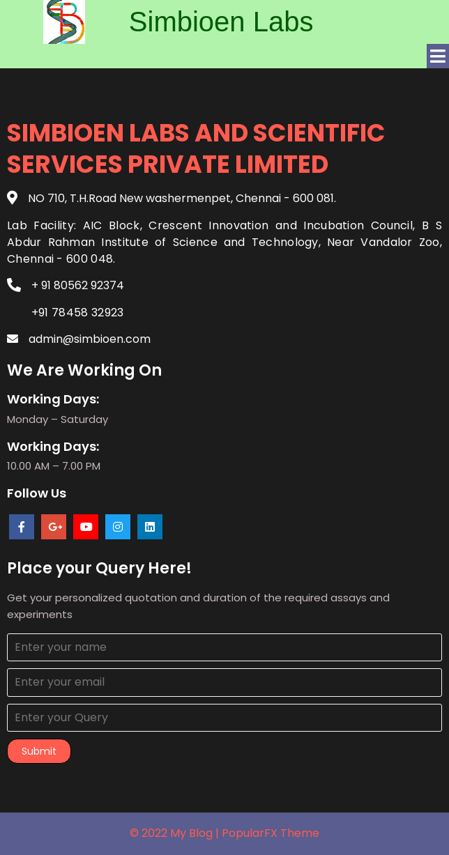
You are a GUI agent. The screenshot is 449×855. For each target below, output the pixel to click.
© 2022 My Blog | (176, 833)
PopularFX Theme (270, 833)
